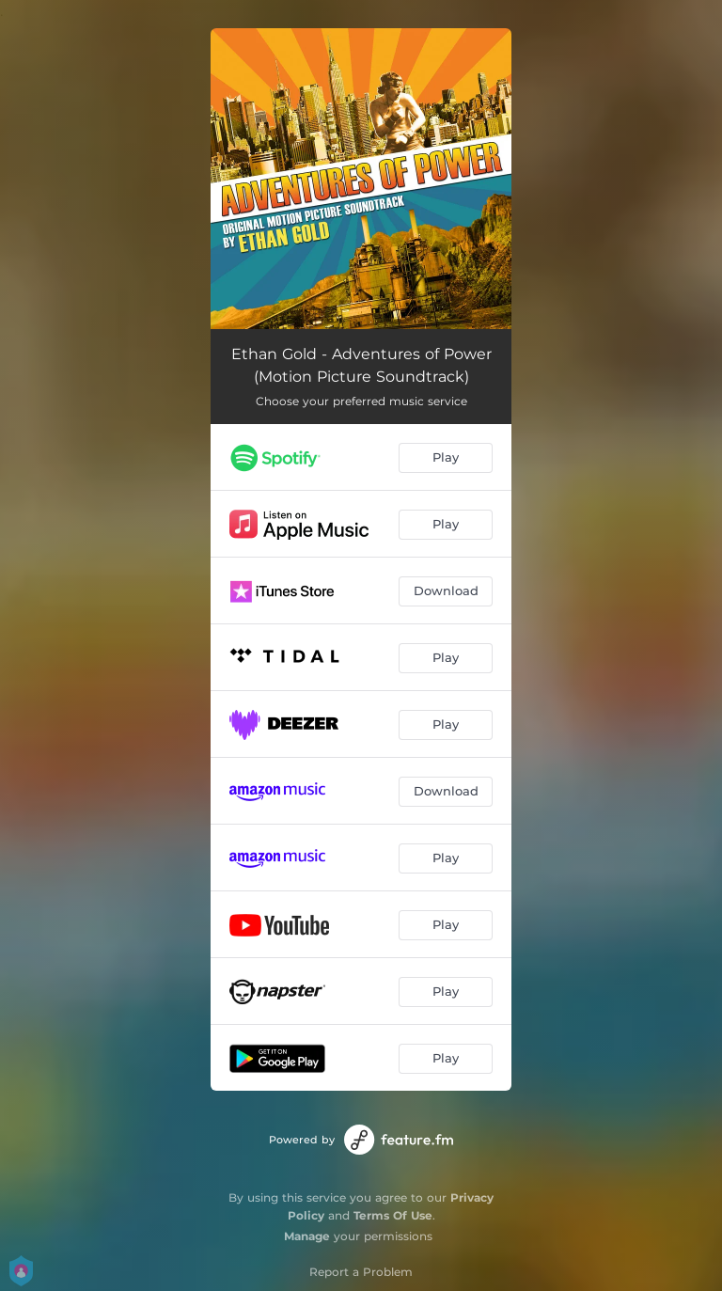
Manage (307, 1236)
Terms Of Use (392, 1215)
